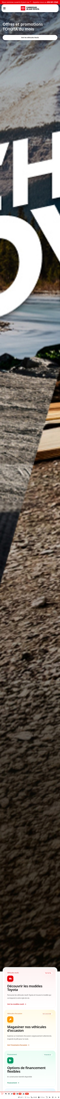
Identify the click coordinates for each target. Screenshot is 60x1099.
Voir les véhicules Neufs (30, 37)
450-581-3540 (52, 2)
